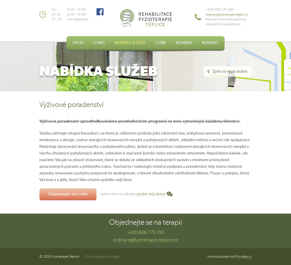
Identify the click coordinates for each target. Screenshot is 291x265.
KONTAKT (210, 42)
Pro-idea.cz (244, 256)
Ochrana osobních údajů (102, 256)
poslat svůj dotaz (151, 193)
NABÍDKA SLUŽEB (130, 42)
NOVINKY (184, 42)
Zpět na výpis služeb (229, 71)
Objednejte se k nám (68, 193)
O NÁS (99, 42)
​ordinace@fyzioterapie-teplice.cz (226, 14)
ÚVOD (78, 42)
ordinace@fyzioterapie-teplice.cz (145, 239)
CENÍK (160, 42)
